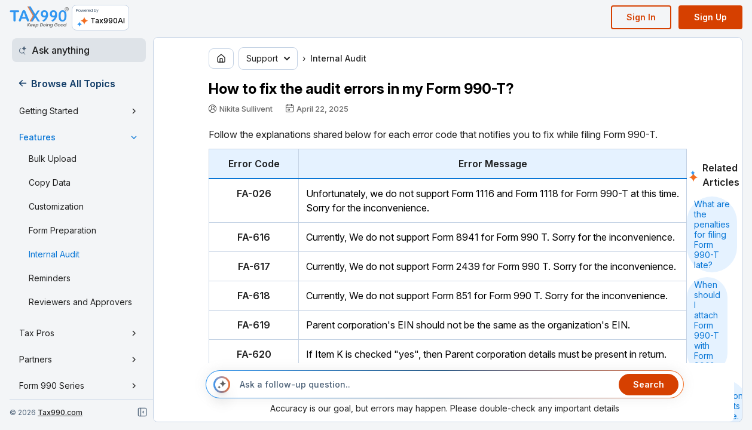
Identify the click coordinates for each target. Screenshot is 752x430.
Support (268, 58)
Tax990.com (60, 412)
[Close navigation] (142, 412)
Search (648, 384)
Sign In (641, 17)
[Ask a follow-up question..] (424, 385)
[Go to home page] (221, 58)
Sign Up (710, 17)
